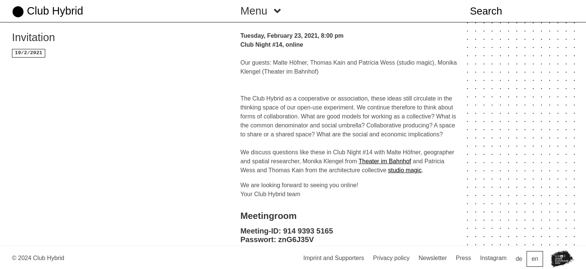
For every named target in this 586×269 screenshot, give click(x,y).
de (519, 259)
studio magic (405, 170)
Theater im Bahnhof (385, 161)
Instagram (493, 258)
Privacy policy (391, 258)
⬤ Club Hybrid (47, 11)
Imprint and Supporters (333, 258)
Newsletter (433, 258)
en (534, 259)
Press (463, 258)
